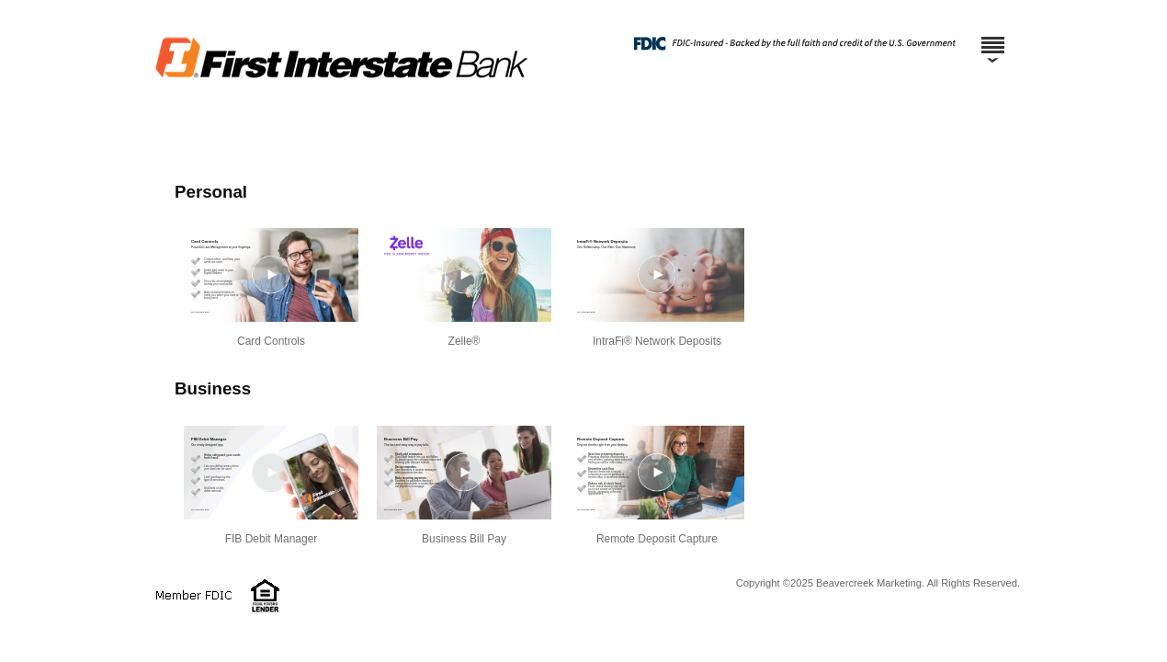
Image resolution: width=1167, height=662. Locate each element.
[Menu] (992, 37)
